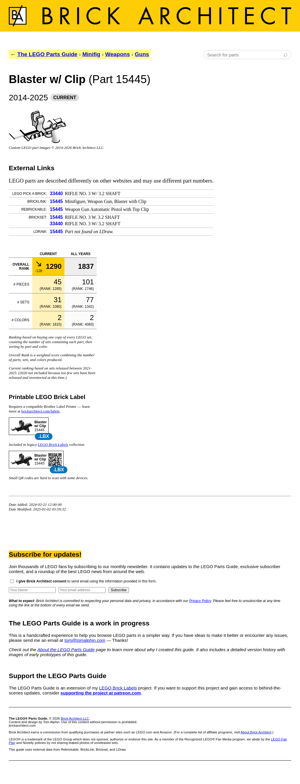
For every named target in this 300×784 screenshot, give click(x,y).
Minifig (91, 54)
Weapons (117, 54)
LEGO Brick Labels (53, 444)
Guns (142, 54)
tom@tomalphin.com (84, 640)
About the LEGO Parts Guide (66, 649)
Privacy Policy (200, 601)
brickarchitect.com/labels (40, 411)
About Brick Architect (256, 732)
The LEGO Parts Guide (47, 54)
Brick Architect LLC (75, 718)
